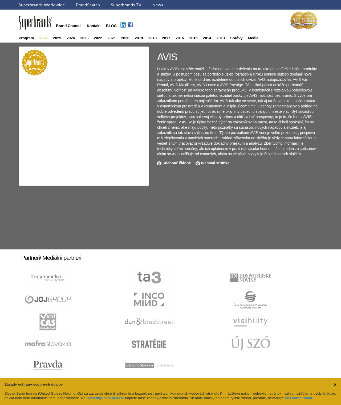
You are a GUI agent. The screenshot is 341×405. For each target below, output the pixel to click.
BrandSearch (88, 4)
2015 (193, 38)
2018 (152, 38)
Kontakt (94, 26)
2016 (180, 38)
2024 (71, 38)
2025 (57, 38)
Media (253, 38)
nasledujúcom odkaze (105, 398)
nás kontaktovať (298, 398)
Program (26, 38)
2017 (166, 38)
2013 (221, 38)
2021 (111, 38)
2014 (207, 38)
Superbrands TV (126, 4)
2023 (84, 38)
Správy (236, 38)
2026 (43, 38)
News (157, 4)
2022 (98, 38)
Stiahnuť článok (177, 163)
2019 (139, 38)
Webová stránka (215, 163)
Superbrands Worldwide (42, 4)
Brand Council (69, 26)
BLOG (111, 26)
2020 (125, 38)
